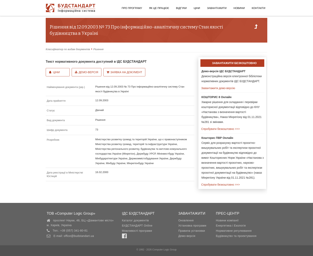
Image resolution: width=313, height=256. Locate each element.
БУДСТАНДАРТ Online (137, 225)
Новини (239, 8)
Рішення (98, 49)
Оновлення (186, 220)
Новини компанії (227, 220)
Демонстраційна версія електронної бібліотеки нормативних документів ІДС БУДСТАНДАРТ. (231, 76)
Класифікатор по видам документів (68, 49)
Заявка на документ (124, 72)
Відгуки (181, 8)
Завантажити (217, 8)
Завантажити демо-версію (217, 88)
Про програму (132, 8)
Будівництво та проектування (236, 236)
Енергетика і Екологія (231, 225)
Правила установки (191, 230)
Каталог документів (135, 220)
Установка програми (192, 225)
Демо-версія (86, 72)
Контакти (258, 8)
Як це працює (159, 8)
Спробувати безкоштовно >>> (220, 128)
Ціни (197, 8)
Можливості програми (137, 230)
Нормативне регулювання (234, 230)
